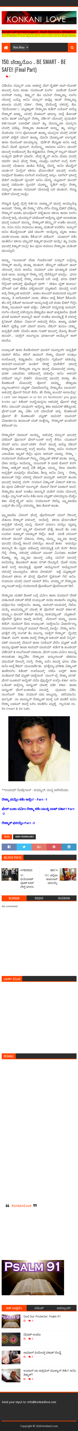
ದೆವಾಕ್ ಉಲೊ (32, 1334)
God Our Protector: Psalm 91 (42, 1316)
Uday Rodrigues (24, 837)
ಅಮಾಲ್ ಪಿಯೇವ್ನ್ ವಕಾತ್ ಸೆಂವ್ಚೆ (42, 1352)
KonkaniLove (21, 1206)
